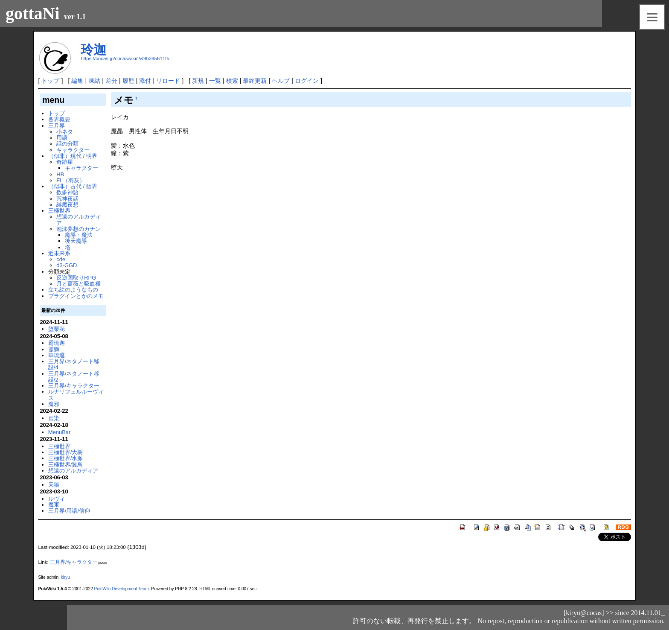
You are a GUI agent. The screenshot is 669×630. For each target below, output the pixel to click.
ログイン (307, 80)
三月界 (56, 125)
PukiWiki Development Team (121, 588)
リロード (168, 80)
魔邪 (53, 404)
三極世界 (59, 210)
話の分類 (67, 143)
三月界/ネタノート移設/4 (74, 364)
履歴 (128, 80)
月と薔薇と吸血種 (78, 283)
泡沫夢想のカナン (78, 229)
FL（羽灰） (70, 180)
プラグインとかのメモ (76, 296)
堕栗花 (56, 329)
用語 (61, 137)
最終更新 (255, 80)
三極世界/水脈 (65, 458)
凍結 (94, 80)
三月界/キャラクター (74, 385)
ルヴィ (56, 499)
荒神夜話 (67, 198)
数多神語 (67, 192)
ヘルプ (281, 80)
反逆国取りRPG (76, 277)
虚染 (53, 418)
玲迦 (93, 50)
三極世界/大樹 (65, 452)
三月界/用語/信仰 (69, 511)
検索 (232, 80)
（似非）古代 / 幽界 (72, 186)
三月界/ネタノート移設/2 (74, 376)
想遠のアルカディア (78, 219)
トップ (50, 80)
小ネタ (64, 131)
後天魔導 (76, 241)
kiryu (65, 577)
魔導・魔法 (79, 235)
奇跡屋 (64, 162)
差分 (111, 80)
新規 (198, 80)
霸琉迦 (56, 343)
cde (60, 259)
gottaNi (33, 13)
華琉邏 (56, 355)
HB (60, 174)
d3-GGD (66, 265)
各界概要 (59, 119)
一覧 (215, 80)
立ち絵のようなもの (73, 289)
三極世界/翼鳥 (65, 464)
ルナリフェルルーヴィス (76, 394)
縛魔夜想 (67, 204)
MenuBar (59, 432)
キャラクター (73, 150)
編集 (77, 80)
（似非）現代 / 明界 (72, 156)
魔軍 (53, 505)
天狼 (53, 484)
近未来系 (59, 253)
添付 (145, 80)
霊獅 (53, 349)
